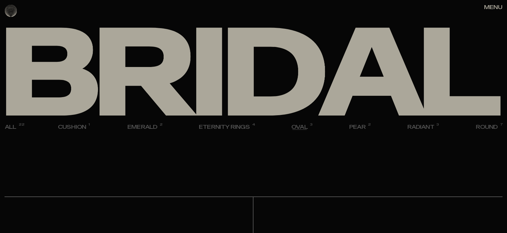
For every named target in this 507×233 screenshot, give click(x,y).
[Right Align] (493, 7)
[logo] (11, 11)
